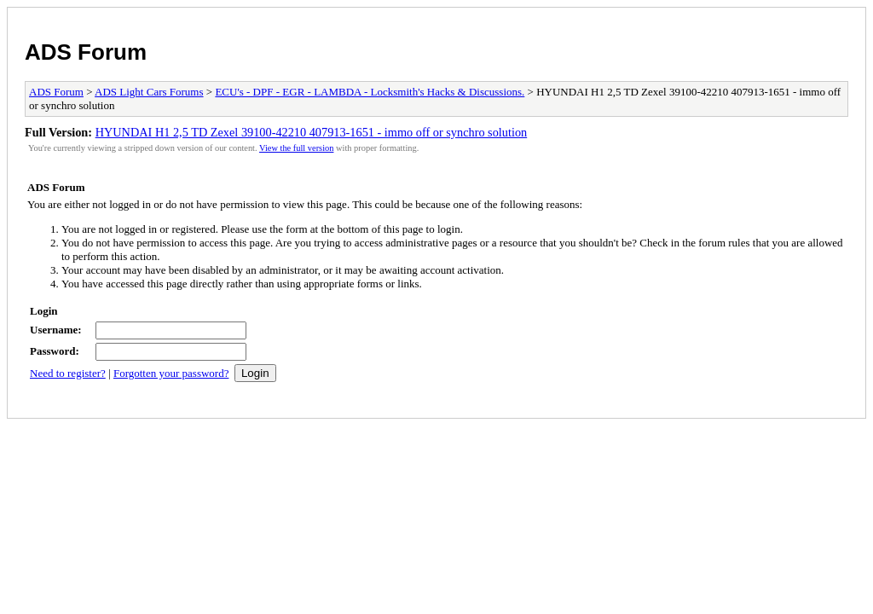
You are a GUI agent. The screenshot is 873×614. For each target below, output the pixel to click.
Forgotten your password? (171, 373)
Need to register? (68, 373)
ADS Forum (86, 52)
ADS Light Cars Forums (149, 91)
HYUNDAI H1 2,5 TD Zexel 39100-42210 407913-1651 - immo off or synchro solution (311, 132)
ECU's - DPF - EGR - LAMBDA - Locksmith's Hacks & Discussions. (369, 91)
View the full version (296, 148)
